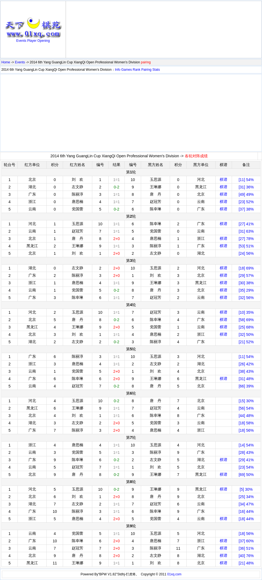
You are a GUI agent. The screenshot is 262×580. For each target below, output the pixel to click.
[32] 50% (246, 334)
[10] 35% (246, 312)
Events (21, 41)
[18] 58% (246, 423)
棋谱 (223, 179)
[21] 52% (246, 342)
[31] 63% (246, 231)
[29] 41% (246, 460)
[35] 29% (246, 290)
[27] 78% (246, 238)
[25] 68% (246, 327)
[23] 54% (246, 467)
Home (5, 62)
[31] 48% (246, 379)
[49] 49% (246, 194)
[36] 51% (246, 548)
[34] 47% (246, 504)
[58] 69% (246, 320)
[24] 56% (246, 253)
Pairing (146, 70)
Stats (156, 70)
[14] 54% (246, 445)
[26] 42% (246, 364)
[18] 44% (246, 519)
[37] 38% (246, 209)
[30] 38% (246, 283)
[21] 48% (246, 563)
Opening (43, 41)
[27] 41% (246, 224)
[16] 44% (246, 511)
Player (32, 41)
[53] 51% (246, 246)
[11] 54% (246, 179)
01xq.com (174, 574)
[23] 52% (246, 202)
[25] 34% (246, 497)
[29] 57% (246, 275)
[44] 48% (246, 415)
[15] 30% (246, 401)
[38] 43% (246, 371)
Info (117, 70)
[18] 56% (246, 430)
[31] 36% (246, 187)
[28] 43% (246, 452)
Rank (136, 70)
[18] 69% (246, 268)
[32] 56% (246, 297)
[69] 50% (246, 474)
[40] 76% (246, 556)
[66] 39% (246, 386)
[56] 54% (246, 408)
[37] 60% (246, 541)
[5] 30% (246, 489)
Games (126, 70)
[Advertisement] (164, 29)
